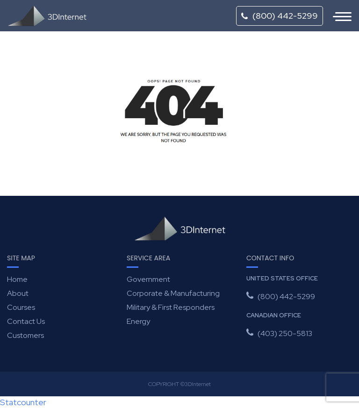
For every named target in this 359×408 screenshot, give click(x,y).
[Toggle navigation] (337, 16)
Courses (21, 307)
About (18, 293)
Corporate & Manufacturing (173, 293)
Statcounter (23, 402)
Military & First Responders (171, 307)
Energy (138, 321)
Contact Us (26, 321)
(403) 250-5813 (285, 333)
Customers (25, 335)
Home (17, 279)
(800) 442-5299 (279, 15)
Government (148, 279)
